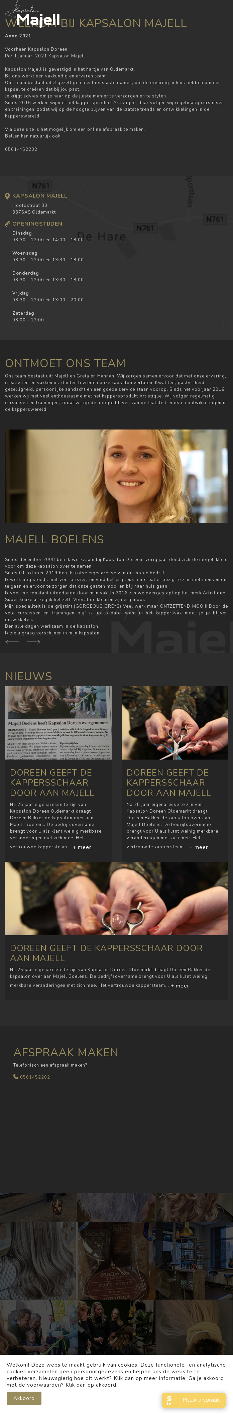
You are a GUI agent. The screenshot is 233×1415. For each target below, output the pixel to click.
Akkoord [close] (24, 1404)
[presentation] (33, 646)
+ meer (82, 847)
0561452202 (35, 1077)
